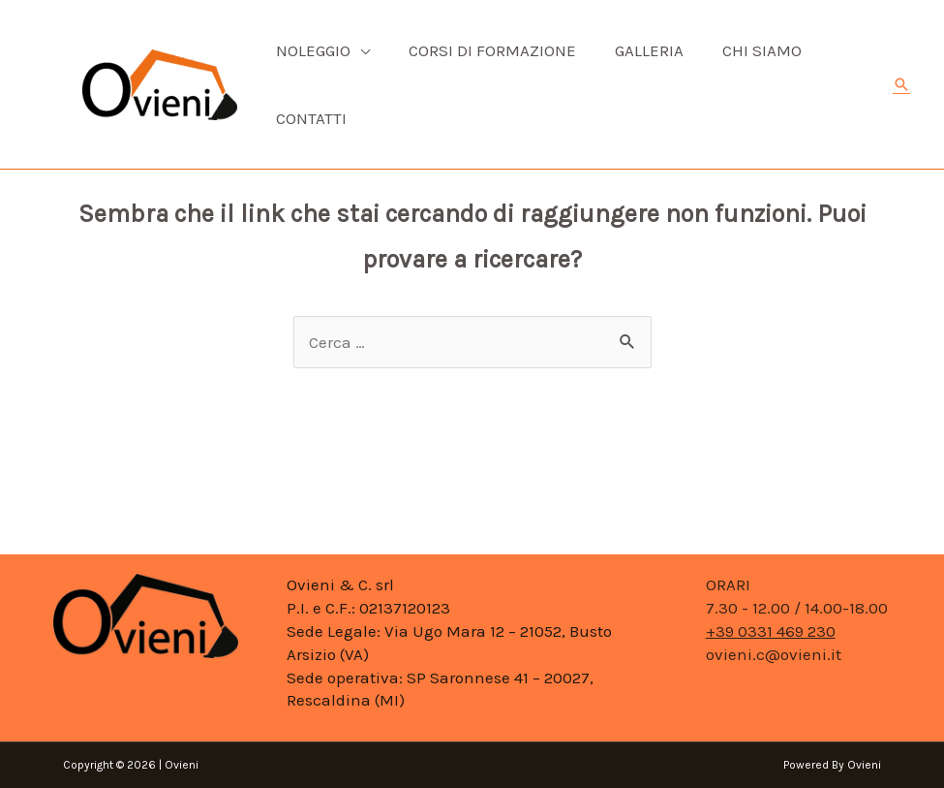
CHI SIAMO (762, 50)
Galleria (649, 50)
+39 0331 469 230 (771, 631)
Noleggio (313, 50)
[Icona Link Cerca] (901, 84)
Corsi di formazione (492, 50)
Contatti (311, 118)
